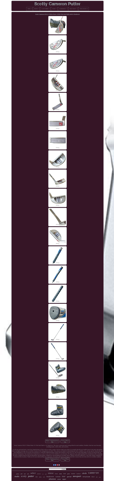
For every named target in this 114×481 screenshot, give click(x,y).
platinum (39, 473)
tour (63, 476)
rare (97, 476)
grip (28, 473)
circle (84, 473)
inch (64, 473)
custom (57, 476)
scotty (24, 476)
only (36, 476)
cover (59, 479)
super (64, 479)
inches (40, 476)
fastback (78, 473)
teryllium (86, 477)
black (92, 476)
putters (17, 473)
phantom (52, 479)
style (44, 476)
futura (56, 473)
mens (60, 473)
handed (73, 473)
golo (68, 473)
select (33, 473)
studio (16, 476)
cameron (93, 473)
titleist (50, 473)
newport (77, 476)
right (25, 473)
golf (21, 473)
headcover (50, 476)
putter (31, 476)
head (100, 477)
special (69, 476)
